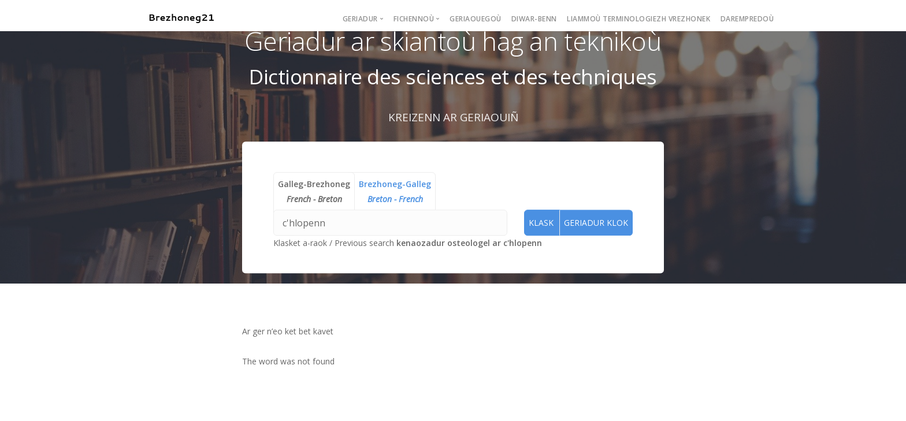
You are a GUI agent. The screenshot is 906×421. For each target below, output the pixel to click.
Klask (541, 222)
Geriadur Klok (596, 222)
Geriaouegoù (476, 19)
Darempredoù (747, 19)
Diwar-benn (534, 19)
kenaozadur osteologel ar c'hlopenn (469, 243)
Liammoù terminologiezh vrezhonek (638, 19)
